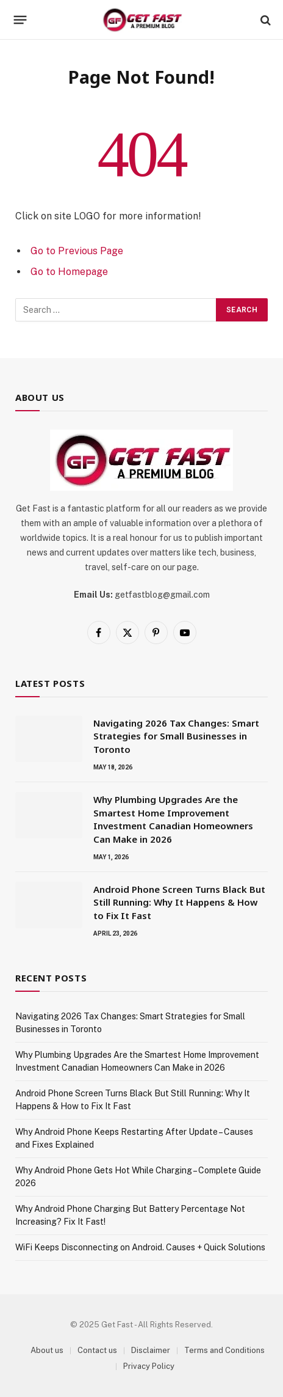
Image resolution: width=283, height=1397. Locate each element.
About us (46, 1350)
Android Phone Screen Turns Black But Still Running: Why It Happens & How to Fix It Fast (179, 902)
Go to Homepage (69, 271)
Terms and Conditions (224, 1350)
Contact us (97, 1350)
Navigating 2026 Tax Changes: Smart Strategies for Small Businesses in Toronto (176, 736)
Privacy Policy (148, 1366)
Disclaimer (150, 1350)
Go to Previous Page (76, 251)
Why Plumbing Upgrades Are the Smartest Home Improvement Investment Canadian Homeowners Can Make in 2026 (173, 819)
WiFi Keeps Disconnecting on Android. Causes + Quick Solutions (140, 1247)
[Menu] (20, 20)
